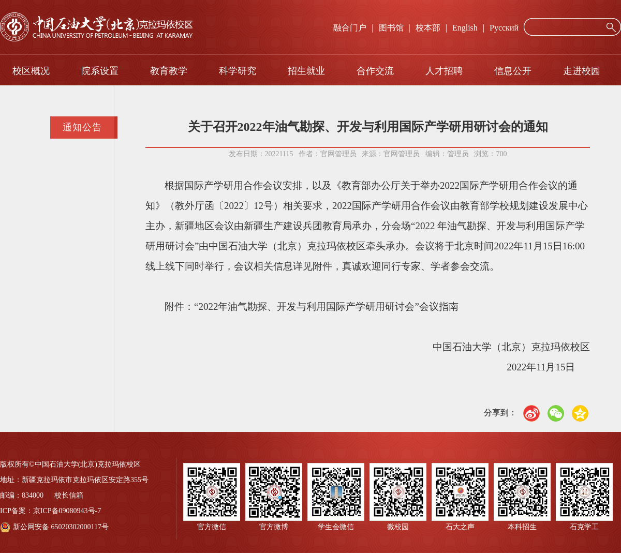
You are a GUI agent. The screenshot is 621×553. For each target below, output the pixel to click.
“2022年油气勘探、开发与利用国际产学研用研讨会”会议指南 (326, 306)
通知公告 (82, 127)
